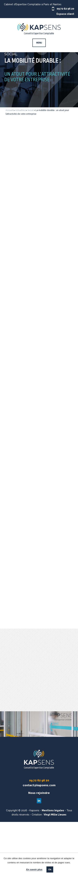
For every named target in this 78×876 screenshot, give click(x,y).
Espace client (65, 14)
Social (30, 110)
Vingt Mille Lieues (55, 814)
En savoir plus (34, 869)
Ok (49, 869)
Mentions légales (53, 810)
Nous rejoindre (39, 793)
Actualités (20, 110)
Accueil (9, 110)
